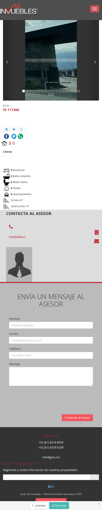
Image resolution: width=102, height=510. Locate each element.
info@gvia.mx (51, 457)
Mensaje (14, 364)
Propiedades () (17, 236)
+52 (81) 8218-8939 (50, 442)
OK (95, 477)
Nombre (14, 319)
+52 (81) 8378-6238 (50, 447)
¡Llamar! (39, 505)
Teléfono (15, 349)
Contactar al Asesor (77, 418)
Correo (13, 334)
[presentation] (39, 397)
